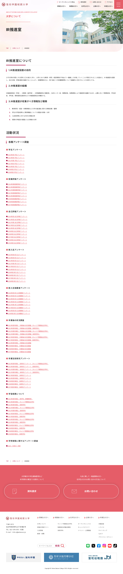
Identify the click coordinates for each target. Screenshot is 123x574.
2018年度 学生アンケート (16, 172)
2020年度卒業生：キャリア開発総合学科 (21, 419)
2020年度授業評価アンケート (17, 196)
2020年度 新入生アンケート (17, 269)
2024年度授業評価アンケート (17, 184)
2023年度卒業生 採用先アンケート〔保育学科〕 (24, 366)
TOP (7, 461)
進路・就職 (40, 533)
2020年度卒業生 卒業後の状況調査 (19, 343)
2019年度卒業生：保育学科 (16, 428)
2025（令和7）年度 (14, 446)
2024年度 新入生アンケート (17, 257)
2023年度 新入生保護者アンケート (19, 302)
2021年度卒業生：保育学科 (16, 416)
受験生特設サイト (43, 527)
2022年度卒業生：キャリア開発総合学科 (21, 408)
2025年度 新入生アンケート (17, 255)
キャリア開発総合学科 (65, 524)
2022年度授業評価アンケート (17, 190)
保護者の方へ (59, 517)
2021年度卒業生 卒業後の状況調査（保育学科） (24, 340)
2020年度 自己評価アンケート (17, 228)
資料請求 (31, 491)
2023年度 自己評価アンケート (17, 219)
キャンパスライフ (84, 527)
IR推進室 (101, 524)
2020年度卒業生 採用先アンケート (19, 378)
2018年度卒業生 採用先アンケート (19, 384)
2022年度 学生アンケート (16, 160)
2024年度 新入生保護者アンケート (19, 299)
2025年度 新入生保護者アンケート (19, 296)
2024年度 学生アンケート (16, 155)
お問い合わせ (91, 491)
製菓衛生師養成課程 (64, 527)
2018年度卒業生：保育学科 (16, 434)
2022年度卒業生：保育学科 (17, 410)
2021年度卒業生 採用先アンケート (19, 375)
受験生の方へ (44, 517)
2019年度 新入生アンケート (17, 272)
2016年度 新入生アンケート (17, 281)
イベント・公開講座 (84, 530)
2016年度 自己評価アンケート (17, 240)
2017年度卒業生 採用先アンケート (19, 387)
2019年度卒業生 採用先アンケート (19, 381)
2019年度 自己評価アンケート (17, 231)
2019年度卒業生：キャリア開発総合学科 (21, 425)
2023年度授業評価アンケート (17, 187)
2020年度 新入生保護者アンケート (19, 310)
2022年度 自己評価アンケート (18, 222)
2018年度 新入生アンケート (17, 275)
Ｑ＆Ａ (100, 533)
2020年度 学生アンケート (16, 166)
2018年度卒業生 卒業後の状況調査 (19, 349)
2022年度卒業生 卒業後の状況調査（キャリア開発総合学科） (28, 331)
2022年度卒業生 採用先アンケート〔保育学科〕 (24, 372)
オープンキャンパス (84, 524)
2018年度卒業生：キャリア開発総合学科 (21, 431)
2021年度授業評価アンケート (17, 193)
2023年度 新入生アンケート (17, 261)
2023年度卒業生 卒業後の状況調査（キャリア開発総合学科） (28, 325)
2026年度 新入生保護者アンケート (19, 293)
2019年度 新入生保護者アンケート (19, 313)
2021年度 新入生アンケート (17, 266)
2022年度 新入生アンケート (17, 263)
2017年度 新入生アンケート (17, 278)
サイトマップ (102, 530)
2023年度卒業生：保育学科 (16, 405)
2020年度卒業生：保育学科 (16, 422)
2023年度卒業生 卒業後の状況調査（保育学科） (24, 328)
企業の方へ (90, 517)
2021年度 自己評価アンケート (17, 225)
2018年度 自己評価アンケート (17, 234)
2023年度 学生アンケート (16, 158)
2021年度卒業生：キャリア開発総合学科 (21, 413)
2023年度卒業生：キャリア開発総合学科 (21, 402)
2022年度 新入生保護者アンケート (19, 305)
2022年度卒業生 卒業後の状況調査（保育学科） (24, 334)
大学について (16, 461)
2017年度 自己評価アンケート (17, 237)
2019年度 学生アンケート (16, 169)
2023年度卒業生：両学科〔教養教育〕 (20, 399)
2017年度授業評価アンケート (17, 205)
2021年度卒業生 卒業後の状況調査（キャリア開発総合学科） (28, 337)
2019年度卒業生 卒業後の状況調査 (19, 346)
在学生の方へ (75, 517)
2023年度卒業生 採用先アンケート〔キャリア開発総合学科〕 (28, 363)
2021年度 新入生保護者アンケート (19, 307)
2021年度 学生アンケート (16, 163)
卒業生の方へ (105, 517)
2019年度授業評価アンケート (17, 199)
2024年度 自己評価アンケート (17, 216)
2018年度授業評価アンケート (17, 202)
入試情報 (40, 530)
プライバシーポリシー (105, 537)
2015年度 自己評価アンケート (17, 243)
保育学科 (60, 530)
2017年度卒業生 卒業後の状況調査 (19, 352)
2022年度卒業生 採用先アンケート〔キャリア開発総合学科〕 (28, 369)
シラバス (101, 527)
